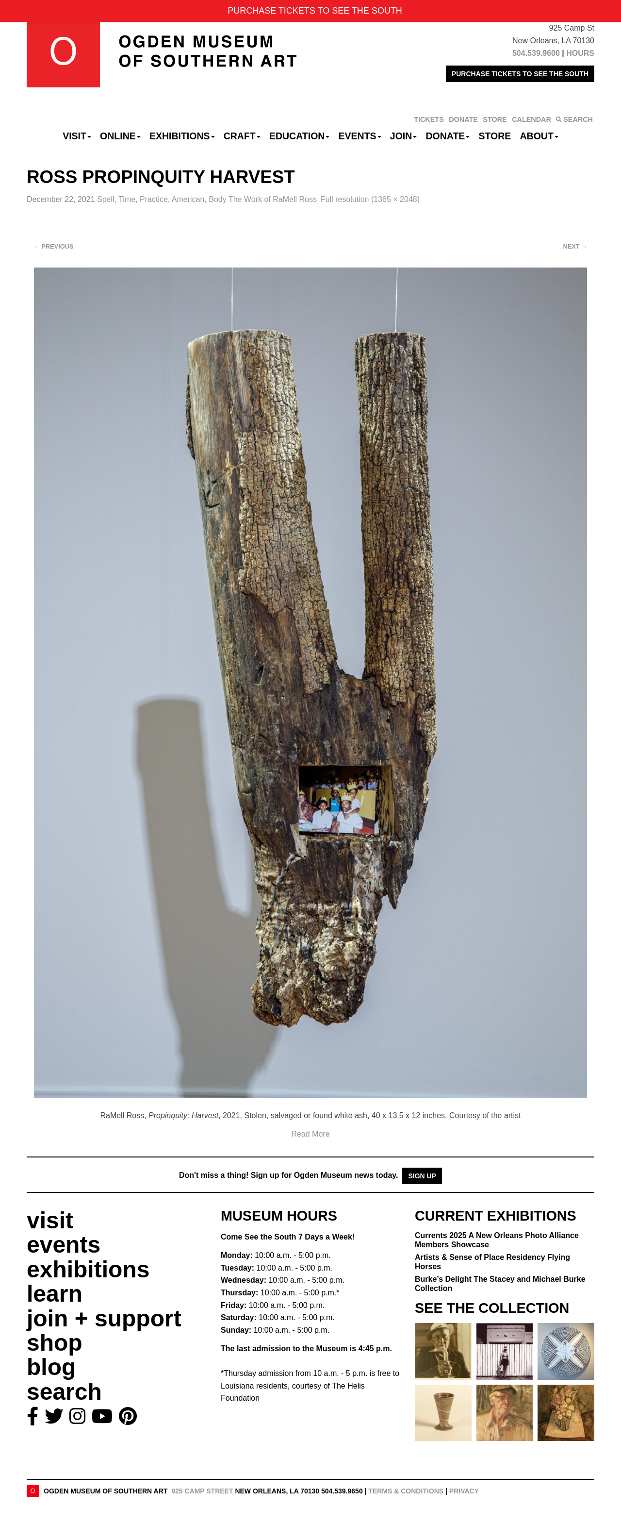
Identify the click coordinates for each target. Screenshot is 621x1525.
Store (495, 136)
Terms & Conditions (405, 1491)
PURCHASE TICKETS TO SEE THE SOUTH (520, 74)
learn (54, 1294)
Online (120, 136)
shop (54, 1343)
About (539, 136)
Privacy (464, 1491)
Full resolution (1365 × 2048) (370, 199)
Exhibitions (182, 136)
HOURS (580, 53)
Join (403, 136)
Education (299, 136)
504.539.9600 (536, 53)
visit (50, 1220)
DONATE (463, 119)
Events (360, 136)
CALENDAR (531, 119)
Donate (447, 136)
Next (575, 246)
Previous (53, 246)
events (63, 1244)
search (64, 1392)
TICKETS (429, 119)
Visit (77, 136)
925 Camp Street (202, 1491)
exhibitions (88, 1269)
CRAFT (242, 136)
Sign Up (422, 1176)
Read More (310, 1134)
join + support (104, 1318)
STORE (495, 119)
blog (51, 1367)
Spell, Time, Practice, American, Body (207, 199)
